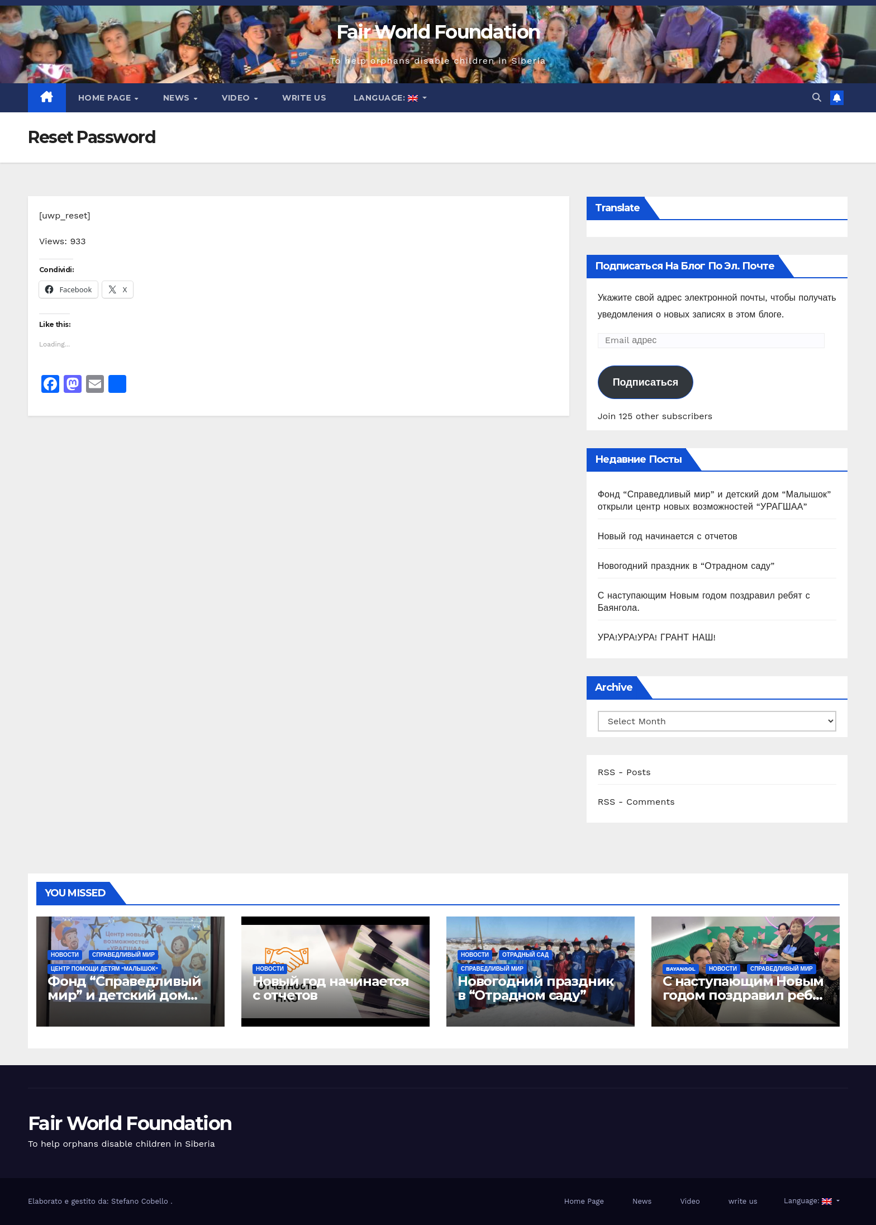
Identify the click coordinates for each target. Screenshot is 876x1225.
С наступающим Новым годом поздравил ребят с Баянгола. (745, 995)
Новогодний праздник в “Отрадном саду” (686, 566)
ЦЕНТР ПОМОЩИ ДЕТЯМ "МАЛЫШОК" (104, 969)
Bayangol (681, 969)
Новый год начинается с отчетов (667, 536)
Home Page (106, 98)
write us (304, 98)
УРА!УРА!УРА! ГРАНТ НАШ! (657, 637)
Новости (65, 955)
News (178, 98)
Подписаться (646, 382)
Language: (385, 98)
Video (237, 98)
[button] (816, 97)
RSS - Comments (636, 801)
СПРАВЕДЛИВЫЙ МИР (123, 955)
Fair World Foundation (438, 32)
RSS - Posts (624, 772)
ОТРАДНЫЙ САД (525, 955)
